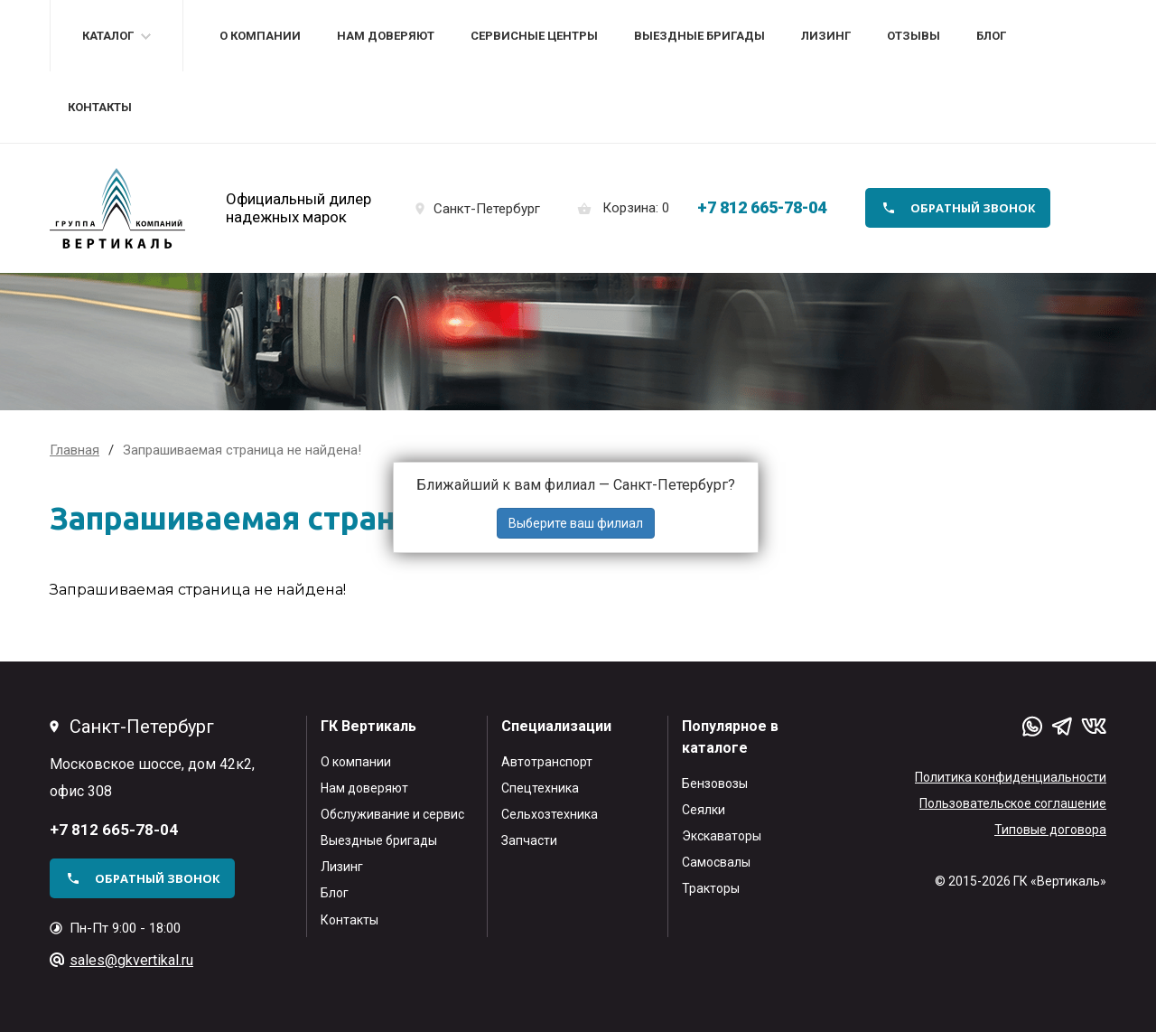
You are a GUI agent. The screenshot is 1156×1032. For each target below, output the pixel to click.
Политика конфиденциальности (1010, 777)
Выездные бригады (699, 35)
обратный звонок (973, 208)
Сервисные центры (534, 35)
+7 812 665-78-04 (761, 207)
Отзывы (913, 35)
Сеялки (703, 809)
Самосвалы (716, 862)
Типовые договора (1050, 829)
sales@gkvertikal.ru (131, 960)
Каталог (108, 35)
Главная (74, 450)
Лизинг (826, 35)
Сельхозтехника (549, 814)
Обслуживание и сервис (392, 814)
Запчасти (529, 840)
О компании (260, 35)
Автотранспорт (546, 762)
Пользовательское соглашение (1012, 803)
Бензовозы (715, 783)
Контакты (100, 107)
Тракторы (711, 888)
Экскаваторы (721, 836)
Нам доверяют (385, 35)
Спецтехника (540, 788)
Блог (991, 35)
